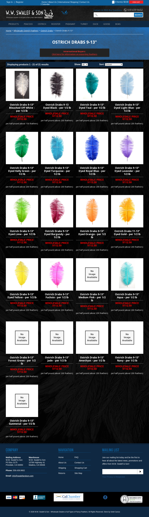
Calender (46, 4)
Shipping (62, 468)
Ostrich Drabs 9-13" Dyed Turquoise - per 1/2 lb (57, 171)
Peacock (28, 24)
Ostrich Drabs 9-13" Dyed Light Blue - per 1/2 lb (127, 107)
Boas (117, 24)
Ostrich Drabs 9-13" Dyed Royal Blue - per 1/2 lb (92, 171)
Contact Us (84, 2)
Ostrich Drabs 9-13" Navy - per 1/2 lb (127, 359)
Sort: (101, 64)
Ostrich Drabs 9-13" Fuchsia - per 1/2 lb (57, 296)
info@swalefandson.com (22, 476)
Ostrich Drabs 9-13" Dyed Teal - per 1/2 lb (92, 106)
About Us (52, 2)
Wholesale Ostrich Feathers (26, 30)
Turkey (84, 24)
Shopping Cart (81, 468)
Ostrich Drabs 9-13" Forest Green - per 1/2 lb (22, 360)
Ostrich (42, 24)
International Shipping (68, 2)
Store (106, 512)
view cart (136, 2)
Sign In (10, 2)
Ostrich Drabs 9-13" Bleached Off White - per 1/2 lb (22, 107)
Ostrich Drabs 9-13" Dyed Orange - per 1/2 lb (92, 234)
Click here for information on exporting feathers (74, 54)
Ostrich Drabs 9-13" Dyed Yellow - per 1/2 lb (22, 296)
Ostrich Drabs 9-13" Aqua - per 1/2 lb (127, 296)
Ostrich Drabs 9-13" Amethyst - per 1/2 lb (92, 359)
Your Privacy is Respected (113, 477)
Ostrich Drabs (47, 30)
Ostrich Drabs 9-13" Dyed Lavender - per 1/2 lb (127, 171)
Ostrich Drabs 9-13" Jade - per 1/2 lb (57, 359)
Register (19, 2)
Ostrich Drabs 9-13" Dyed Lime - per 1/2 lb (21, 232)
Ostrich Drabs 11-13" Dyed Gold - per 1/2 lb (127, 232)
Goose (106, 24)
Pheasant (70, 24)
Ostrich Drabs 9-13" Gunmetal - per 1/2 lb (22, 422)
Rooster (55, 24)
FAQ (76, 457)
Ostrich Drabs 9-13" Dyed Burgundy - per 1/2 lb (57, 234)
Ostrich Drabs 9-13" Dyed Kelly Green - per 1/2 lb (22, 171)
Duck (95, 24)
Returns (61, 473)
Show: (77, 64)
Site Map (78, 473)
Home (44, 2)
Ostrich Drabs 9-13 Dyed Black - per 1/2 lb (57, 106)
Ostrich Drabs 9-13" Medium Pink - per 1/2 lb (92, 297)
